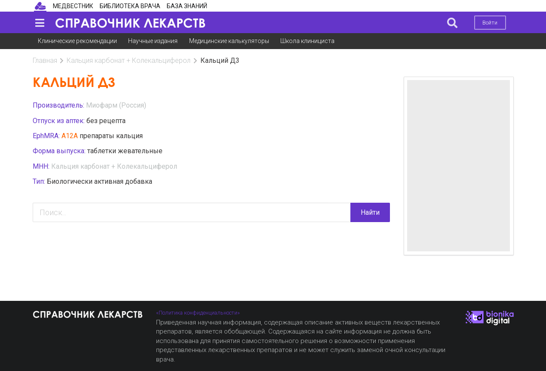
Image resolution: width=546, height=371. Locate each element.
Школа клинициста (307, 40)
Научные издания (153, 40)
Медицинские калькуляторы (229, 40)
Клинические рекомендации (77, 40)
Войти (489, 22)
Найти (370, 212)
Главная (45, 60)
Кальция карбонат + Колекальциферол (128, 60)
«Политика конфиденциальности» (198, 312)
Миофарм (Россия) (116, 105)
